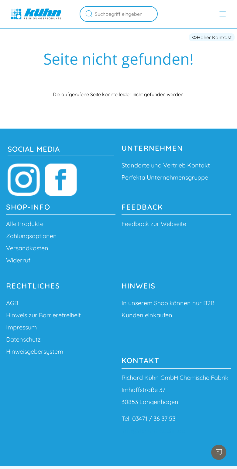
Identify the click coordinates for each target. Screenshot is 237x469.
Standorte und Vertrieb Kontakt (166, 165)
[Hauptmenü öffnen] (222, 14)
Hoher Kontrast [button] (212, 37)
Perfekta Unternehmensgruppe (165, 177)
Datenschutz (23, 339)
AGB (12, 303)
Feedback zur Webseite (154, 224)
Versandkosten (27, 248)
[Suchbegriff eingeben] (125, 14)
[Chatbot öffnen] (218, 452)
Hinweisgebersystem (34, 351)
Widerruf (18, 260)
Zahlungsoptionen (31, 236)
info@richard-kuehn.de (153, 430)
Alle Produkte (24, 224)
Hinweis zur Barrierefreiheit (43, 315)
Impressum (21, 327)
